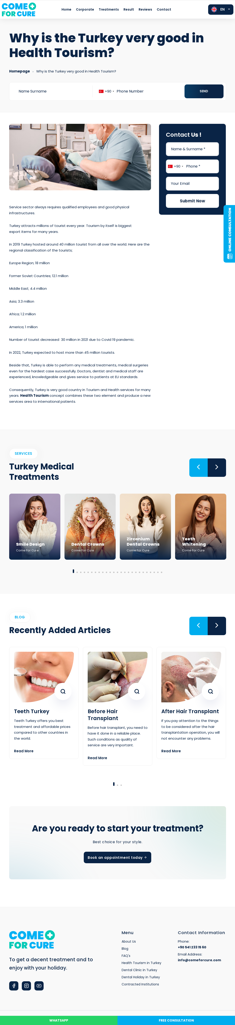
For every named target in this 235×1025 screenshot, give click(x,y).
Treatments (109, 9)
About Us (129, 941)
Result (128, 9)
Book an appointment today (117, 857)
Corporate (85, 9)
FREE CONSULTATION (176, 1020)
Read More (24, 751)
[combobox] (106, 91)
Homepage (19, 71)
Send (204, 91)
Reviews (145, 9)
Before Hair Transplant (103, 715)
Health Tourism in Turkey (141, 963)
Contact (164, 9)
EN (218, 9)
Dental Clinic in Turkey (139, 970)
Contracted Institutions (140, 984)
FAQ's (126, 955)
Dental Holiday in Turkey (141, 977)
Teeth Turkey (31, 711)
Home (66, 9)
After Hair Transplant (190, 711)
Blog (125, 948)
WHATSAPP (58, 1020)
